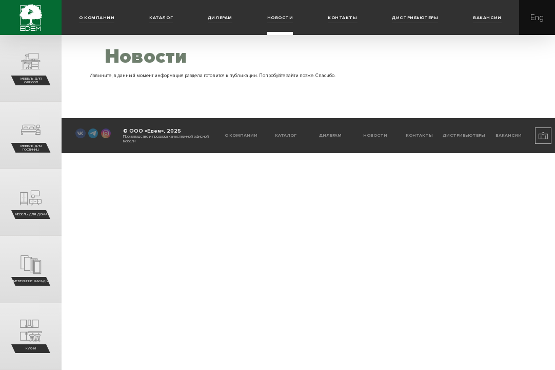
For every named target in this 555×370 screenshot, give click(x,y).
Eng (537, 17)
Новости (280, 18)
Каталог (161, 18)
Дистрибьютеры (415, 18)
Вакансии (487, 18)
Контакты (342, 18)
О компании (96, 18)
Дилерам (220, 18)
